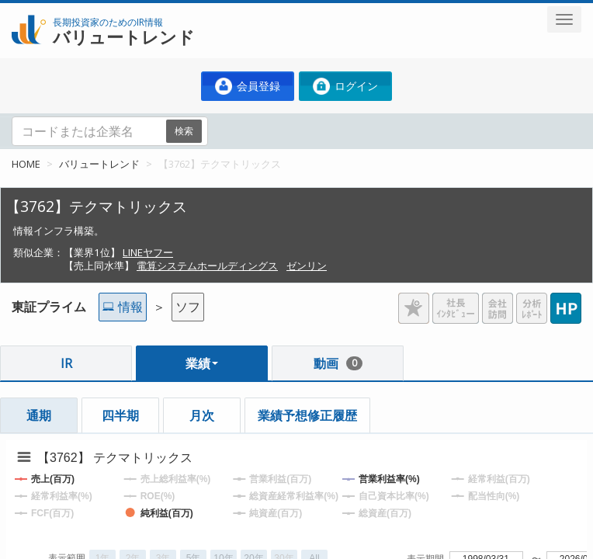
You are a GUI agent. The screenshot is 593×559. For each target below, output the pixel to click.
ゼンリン (306, 266)
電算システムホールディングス (207, 266)
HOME (26, 164)
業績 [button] (202, 363)
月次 (201, 415)
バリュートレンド (99, 164)
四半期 (120, 415)
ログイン (345, 86)
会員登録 (247, 86)
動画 (338, 363)
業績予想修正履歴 (307, 415)
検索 (184, 130)
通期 (38, 415)
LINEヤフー (148, 252)
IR (66, 363)
